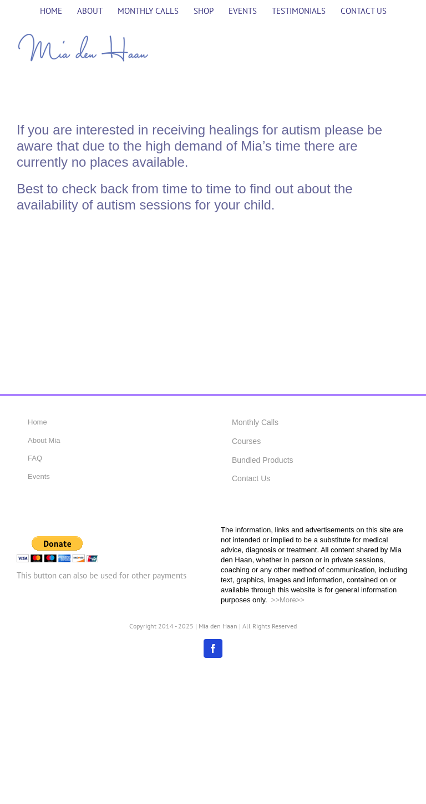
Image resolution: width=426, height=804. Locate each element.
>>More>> (287, 600)
